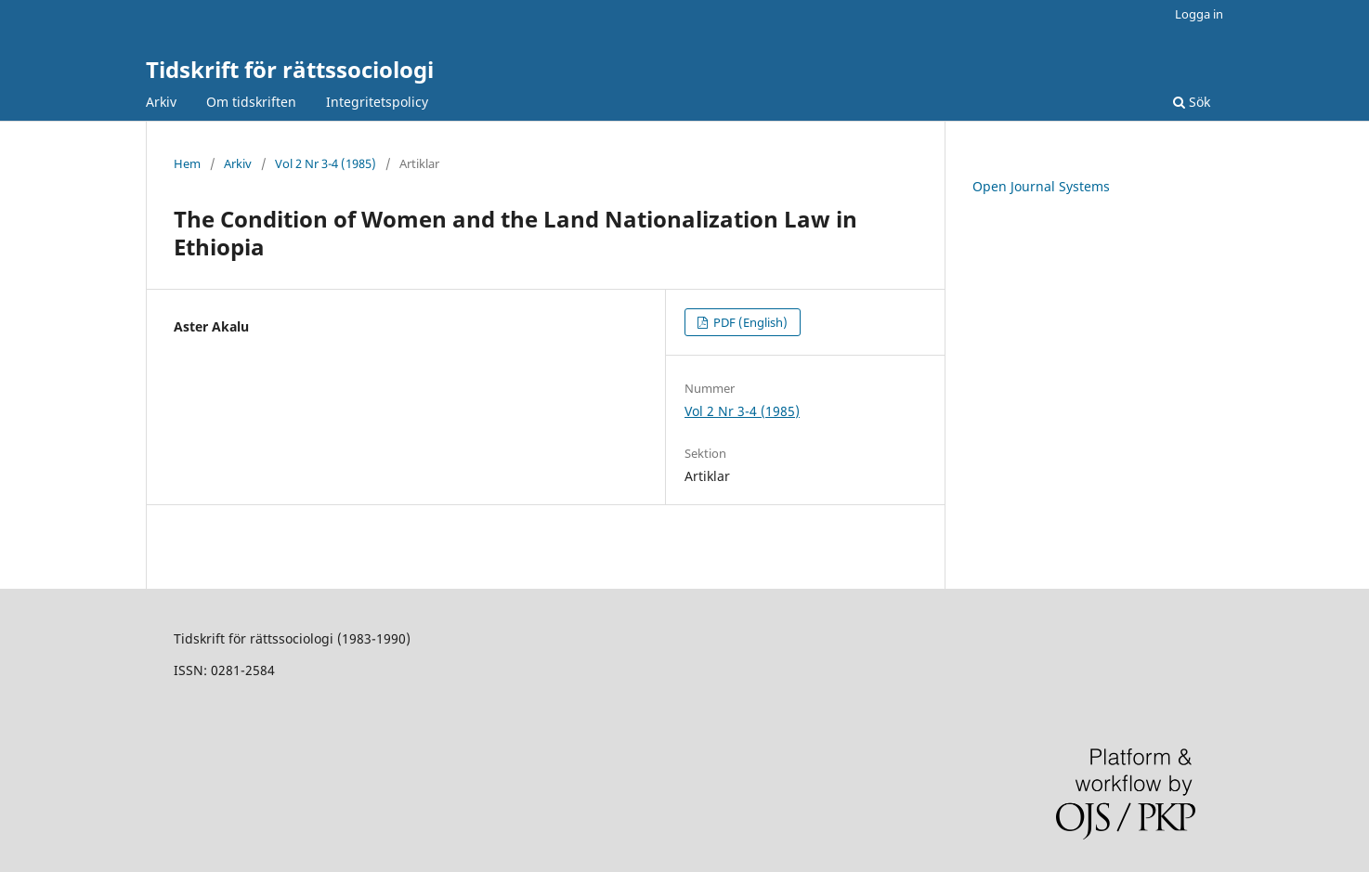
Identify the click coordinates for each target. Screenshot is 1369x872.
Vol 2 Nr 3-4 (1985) (325, 163)
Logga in (1199, 14)
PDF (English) (749, 322)
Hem (187, 163)
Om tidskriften (251, 102)
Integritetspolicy (377, 102)
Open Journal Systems (1041, 186)
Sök (1191, 102)
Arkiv (161, 102)
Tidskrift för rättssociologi (290, 69)
